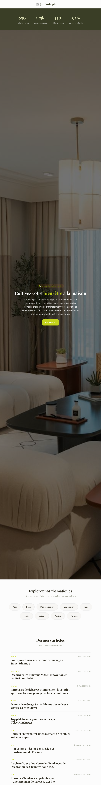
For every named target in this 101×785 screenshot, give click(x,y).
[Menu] (63, 4)
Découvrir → (50, 322)
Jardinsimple (46, 4)
